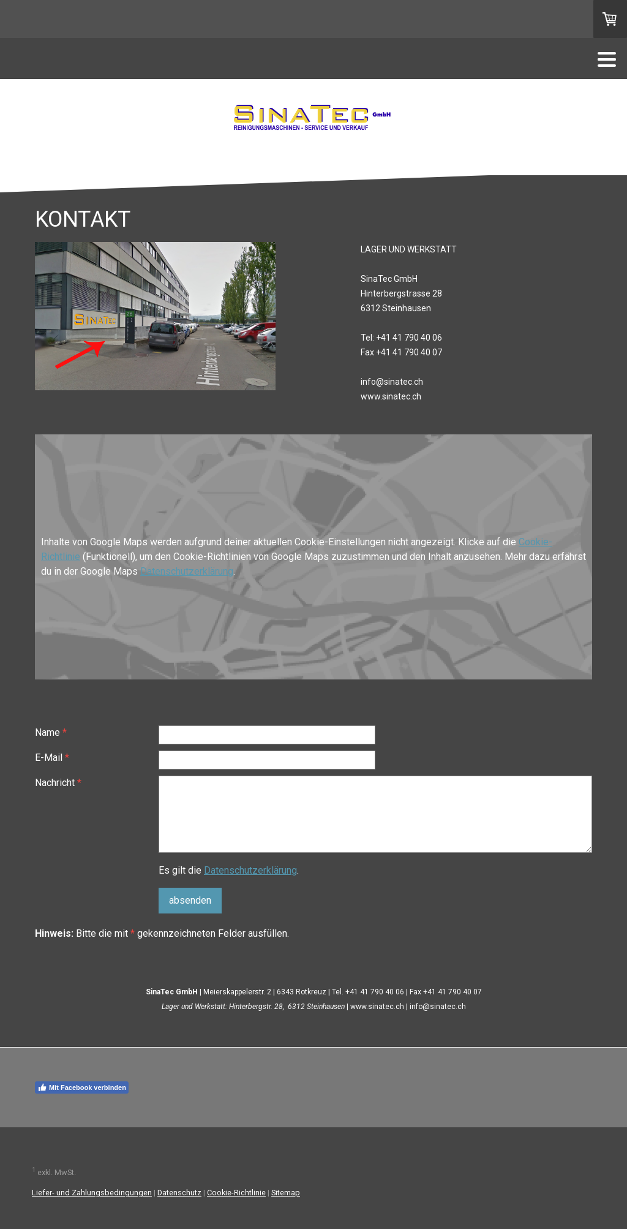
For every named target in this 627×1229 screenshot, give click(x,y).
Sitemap (285, 1192)
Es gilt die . (229, 870)
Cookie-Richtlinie (236, 1192)
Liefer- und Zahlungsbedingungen (92, 1192)
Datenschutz (179, 1192)
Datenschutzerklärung (186, 571)
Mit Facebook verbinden (81, 1087)
